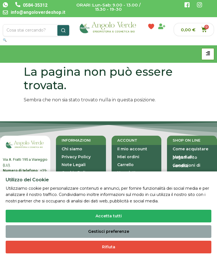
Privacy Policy (76, 156)
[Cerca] (63, 30)
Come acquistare (190, 148)
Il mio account (132, 148)
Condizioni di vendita (186, 165)
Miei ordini (128, 156)
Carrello (125, 164)
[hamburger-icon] (207, 54)
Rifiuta (108, 246)
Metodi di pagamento (185, 157)
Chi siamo (72, 148)
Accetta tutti (109, 215)
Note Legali (74, 164)
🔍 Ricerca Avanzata (18, 40)
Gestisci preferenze (108, 231)
